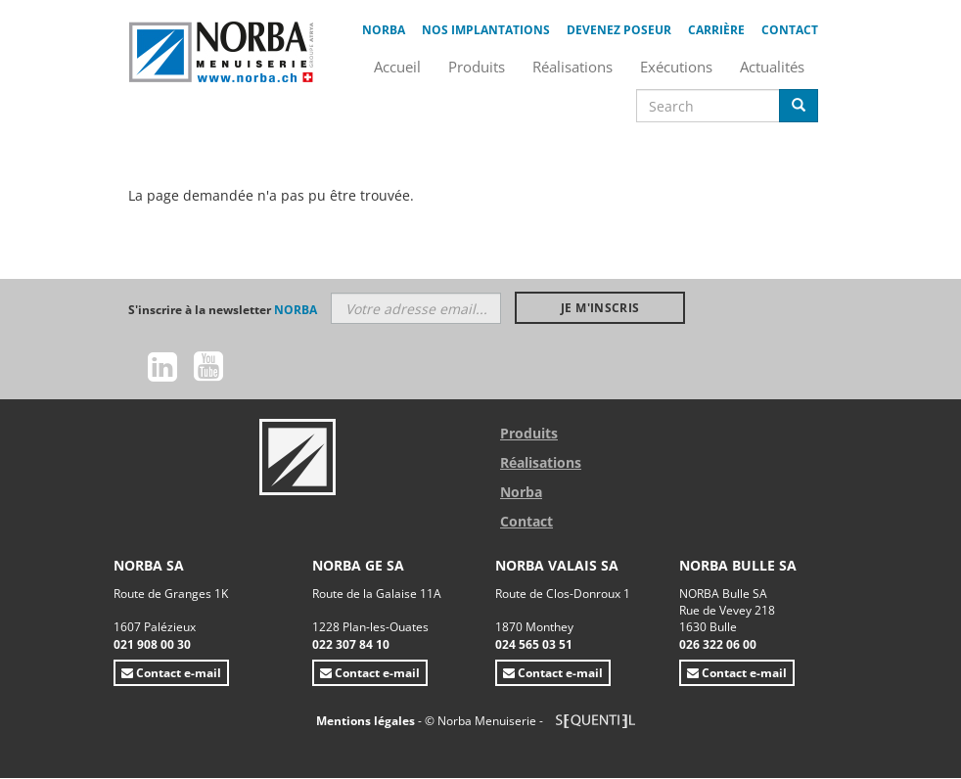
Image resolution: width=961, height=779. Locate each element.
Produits (529, 433)
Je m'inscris (600, 307)
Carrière (716, 30)
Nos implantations (486, 30)
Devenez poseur (619, 30)
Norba (383, 30)
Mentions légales (367, 720)
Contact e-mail (171, 672)
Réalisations (540, 462)
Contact (789, 30)
